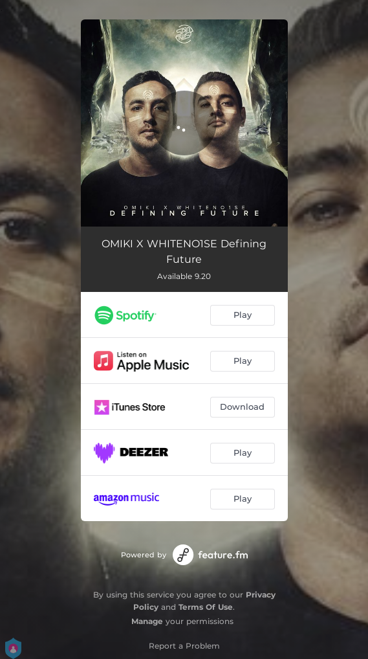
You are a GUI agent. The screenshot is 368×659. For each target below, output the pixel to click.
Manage (147, 621)
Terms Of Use (206, 607)
